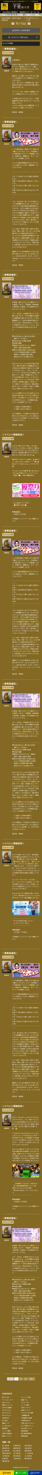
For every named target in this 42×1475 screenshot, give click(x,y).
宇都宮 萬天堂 (6, 1453)
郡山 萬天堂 (16, 1451)
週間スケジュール (7, 1405)
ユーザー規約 (25, 1405)
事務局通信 (24, 1436)
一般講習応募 (25, 1415)
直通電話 (7, 1473)
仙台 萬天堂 (5, 1451)
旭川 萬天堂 (5, 1445)
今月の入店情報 (7, 1407)
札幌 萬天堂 (16, 1445)
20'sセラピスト (6, 1410)
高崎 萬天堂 (28, 1451)
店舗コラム (24, 1400)
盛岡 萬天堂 (16, 1448)
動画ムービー (6, 1423)
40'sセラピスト (6, 1415)
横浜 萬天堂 (28, 1458)
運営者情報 (24, 1431)
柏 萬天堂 (5, 1458)
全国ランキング (25, 1410)
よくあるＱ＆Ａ (7, 1426)
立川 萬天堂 (28, 1456)
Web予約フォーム (26, 1428)
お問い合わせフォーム (27, 1423)
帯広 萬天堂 (28, 1445)
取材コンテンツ (7, 1436)
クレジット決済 (25, 1397)
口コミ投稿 (21, 1473)
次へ (31, 1379)
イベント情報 (6, 1431)
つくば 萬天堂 (29, 1453)
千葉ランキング (25, 1407)
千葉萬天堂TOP (25, 1420)
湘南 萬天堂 (5, 1461)
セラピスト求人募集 (27, 1413)
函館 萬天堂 (5, 1448)
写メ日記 (5, 1420)
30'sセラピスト (6, 1413)
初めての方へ (6, 1397)
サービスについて (7, 1400)
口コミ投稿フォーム (27, 1426)
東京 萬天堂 (16, 1456)
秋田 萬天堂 (28, 1448)
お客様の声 (5, 1418)
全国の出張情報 (7, 1433)
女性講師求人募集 (26, 1418)
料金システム (6, 1402)
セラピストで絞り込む (19, 37)
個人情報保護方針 (26, 1433)
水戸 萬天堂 (16, 1453)
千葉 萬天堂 (16, 1458)
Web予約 (35, 1473)
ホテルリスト (25, 1402)
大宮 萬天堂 (5, 1456)
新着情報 (5, 1428)
